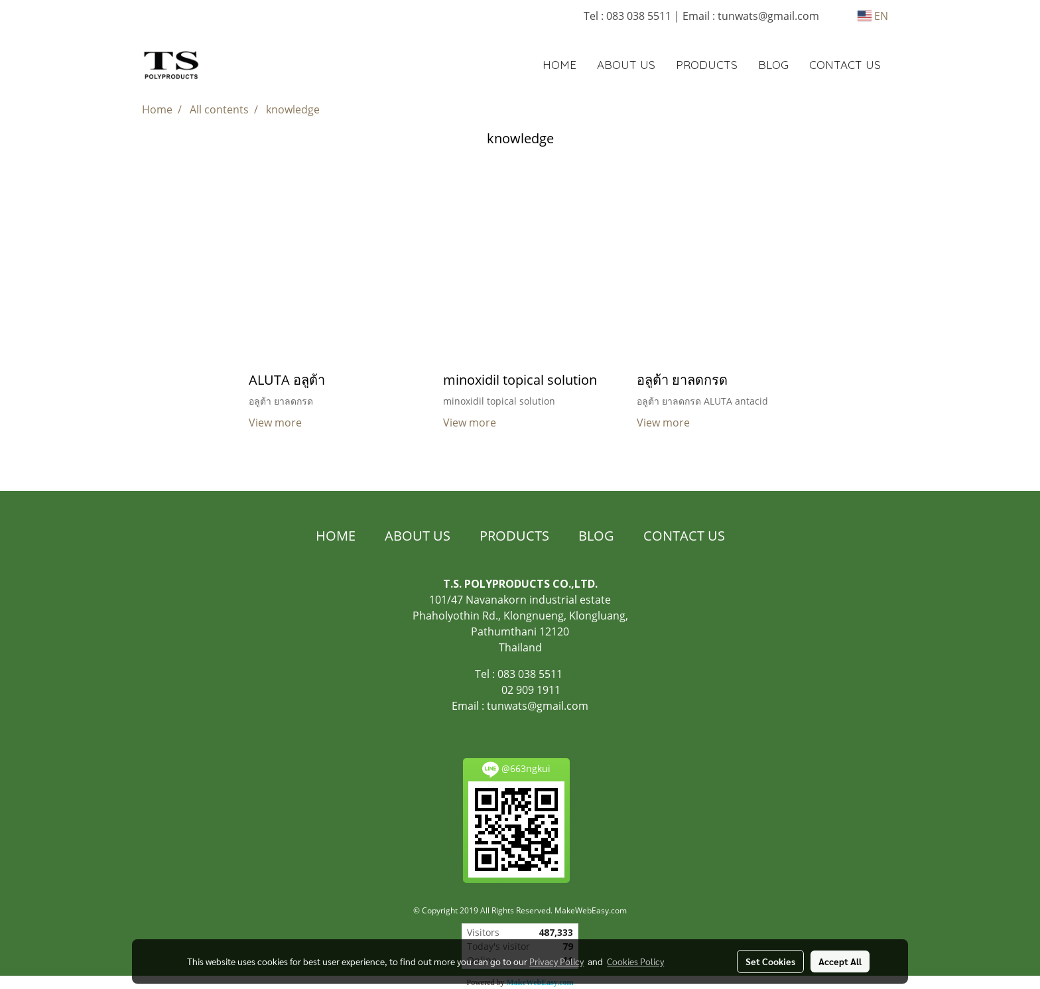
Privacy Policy (556, 961)
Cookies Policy (635, 961)
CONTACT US (845, 65)
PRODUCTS (707, 65)
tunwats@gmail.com (537, 705)
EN (873, 16)
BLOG (773, 65)
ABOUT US (626, 65)
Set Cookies (770, 961)
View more (276, 422)
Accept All (840, 961)
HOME (559, 65)
